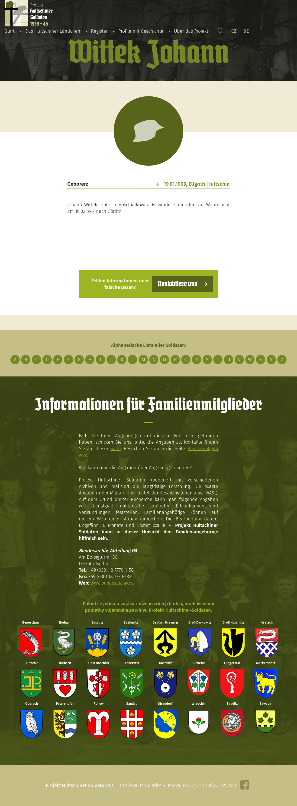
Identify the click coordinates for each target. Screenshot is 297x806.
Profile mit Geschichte (140, 31)
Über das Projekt (191, 31)
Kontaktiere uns (177, 283)
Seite (115, 448)
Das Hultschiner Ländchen (52, 31)
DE (246, 31)
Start (10, 31)
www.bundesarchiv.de (113, 583)
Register (99, 31)
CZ (233, 31)
